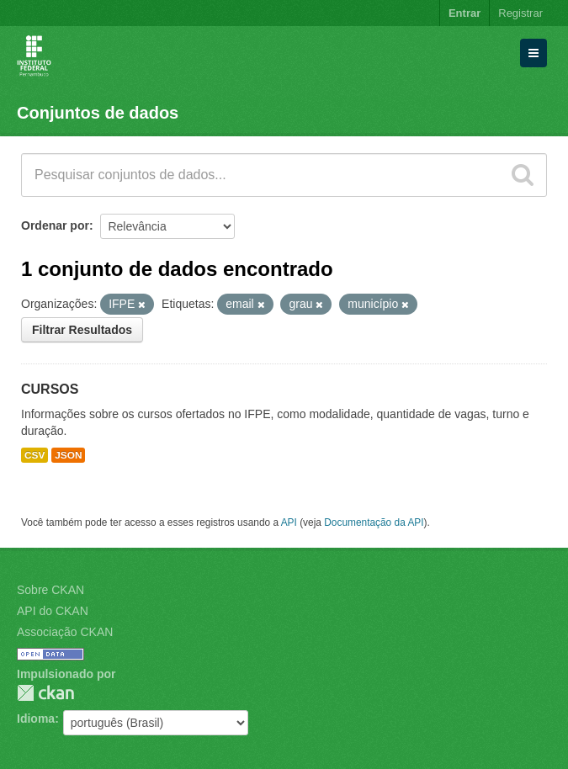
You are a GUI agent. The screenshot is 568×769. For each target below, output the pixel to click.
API (289, 522)
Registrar (520, 13)
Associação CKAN (65, 632)
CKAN (45, 693)
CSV (34, 455)
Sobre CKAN (50, 590)
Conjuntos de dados (97, 112)
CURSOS (49, 389)
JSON (68, 455)
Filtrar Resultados (82, 330)
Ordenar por (55, 225)
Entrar (464, 13)
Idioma (36, 718)
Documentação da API (373, 522)
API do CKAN (52, 611)
